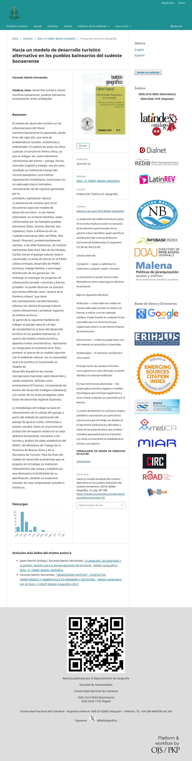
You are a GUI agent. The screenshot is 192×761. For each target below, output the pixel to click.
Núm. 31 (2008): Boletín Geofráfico (56, 38)
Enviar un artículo (148, 72)
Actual (37, 26)
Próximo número (17, 26)
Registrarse (167, 2)
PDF (84, 146)
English (139, 50)
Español (140, 55)
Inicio (15, 38)
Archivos (52, 26)
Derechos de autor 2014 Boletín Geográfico (100, 211)
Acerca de (122, 26)
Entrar (181, 2)
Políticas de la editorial (92, 26)
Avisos (68, 26)
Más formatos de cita (91, 505)
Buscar (177, 26)
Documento (83, 461)
